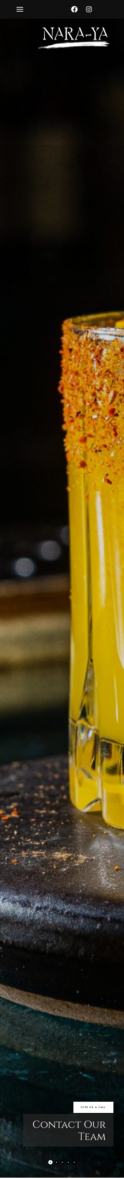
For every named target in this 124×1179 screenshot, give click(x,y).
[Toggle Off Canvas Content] (20, 9)
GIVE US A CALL (93, 1107)
